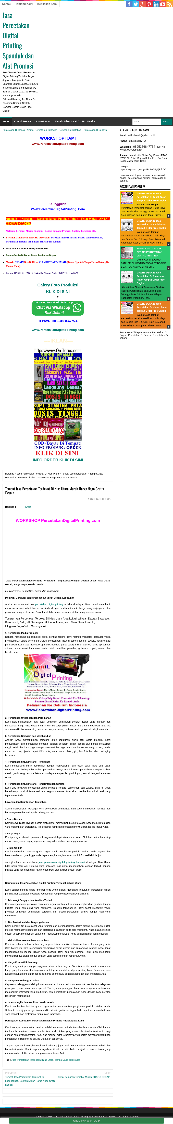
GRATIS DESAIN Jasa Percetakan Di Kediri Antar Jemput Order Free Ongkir (151, 224)
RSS (169, 4)
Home (6, 121)
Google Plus (142, 4)
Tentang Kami (24, 4)
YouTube (162, 4)
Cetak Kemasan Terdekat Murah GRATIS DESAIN (84, 1077)
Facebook (129, 4)
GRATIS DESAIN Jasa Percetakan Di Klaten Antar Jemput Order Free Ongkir (152, 307)
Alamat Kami (43, 121)
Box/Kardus (89, 121)
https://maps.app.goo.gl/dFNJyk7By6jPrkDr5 (143, 169)
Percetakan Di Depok (14, 130)
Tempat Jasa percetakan (68, 1059)
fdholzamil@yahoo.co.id (142, 135)
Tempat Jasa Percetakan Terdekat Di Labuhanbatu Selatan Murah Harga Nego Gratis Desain (30, 1081)
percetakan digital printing (49, 604)
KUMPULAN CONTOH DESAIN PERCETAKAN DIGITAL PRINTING (150, 252)
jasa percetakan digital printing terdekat (62, 862)
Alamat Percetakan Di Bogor (42, 130)
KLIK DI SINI (58, 291)
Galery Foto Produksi (57, 285)
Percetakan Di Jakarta (95, 130)
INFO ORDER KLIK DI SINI (58, 460)
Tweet (28, 507)
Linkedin (149, 4)
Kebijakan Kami (47, 4)
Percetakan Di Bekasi (70, 130)
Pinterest (156, 4)
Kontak (6, 4)
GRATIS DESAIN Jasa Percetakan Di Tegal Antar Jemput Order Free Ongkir (151, 197)
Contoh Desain (22, 121)
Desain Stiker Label (66, 121)
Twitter (135, 4)
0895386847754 (144, 146)
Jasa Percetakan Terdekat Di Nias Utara (32, 1059)
